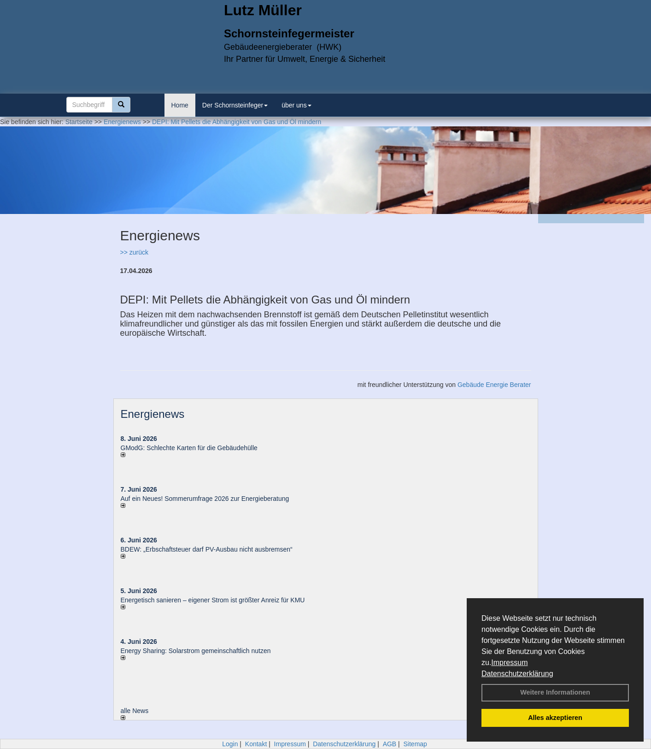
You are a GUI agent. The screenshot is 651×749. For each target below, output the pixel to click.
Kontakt (256, 744)
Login (230, 744)
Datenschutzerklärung (517, 674)
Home (179, 105)
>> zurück (134, 252)
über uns (296, 105)
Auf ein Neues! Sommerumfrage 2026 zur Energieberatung (205, 498)
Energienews (153, 414)
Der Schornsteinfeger (235, 105)
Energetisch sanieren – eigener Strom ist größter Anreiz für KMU (213, 600)
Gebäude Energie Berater (494, 384)
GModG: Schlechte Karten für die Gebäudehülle (189, 448)
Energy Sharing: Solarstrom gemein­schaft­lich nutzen (196, 650)
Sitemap (415, 744)
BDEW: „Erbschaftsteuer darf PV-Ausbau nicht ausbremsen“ (207, 549)
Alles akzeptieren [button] (555, 717)
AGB (390, 744)
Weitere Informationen (555, 692)
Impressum (509, 662)
